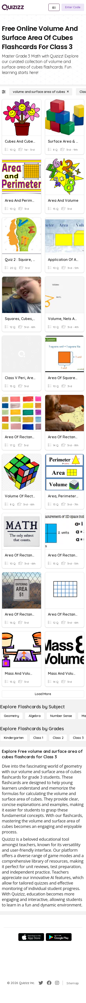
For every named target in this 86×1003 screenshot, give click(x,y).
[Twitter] (41, 983)
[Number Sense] (61, 715)
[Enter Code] (72, 7)
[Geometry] (11, 715)
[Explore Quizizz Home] (13, 7)
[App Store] (31, 937)
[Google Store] (59, 937)
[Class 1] (38, 737)
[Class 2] (58, 737)
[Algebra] (34, 715)
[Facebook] (49, 983)
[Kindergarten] (14, 737)
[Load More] (43, 694)
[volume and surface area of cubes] (40, 91)
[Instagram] (57, 983)
